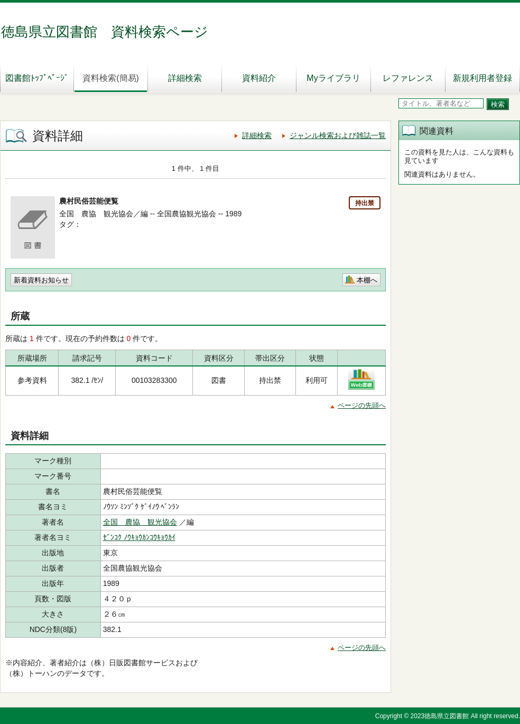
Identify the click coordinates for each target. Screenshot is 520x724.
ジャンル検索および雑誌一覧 (338, 135)
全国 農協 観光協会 (140, 522)
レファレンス (408, 78)
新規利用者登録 (482, 78)
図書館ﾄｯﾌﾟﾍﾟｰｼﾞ (37, 78)
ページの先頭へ (362, 405)
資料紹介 (259, 78)
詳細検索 (185, 78)
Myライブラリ (333, 78)
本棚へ (367, 280)
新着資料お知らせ (41, 280)
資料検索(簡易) (110, 78)
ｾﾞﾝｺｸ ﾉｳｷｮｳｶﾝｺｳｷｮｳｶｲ (139, 537)
